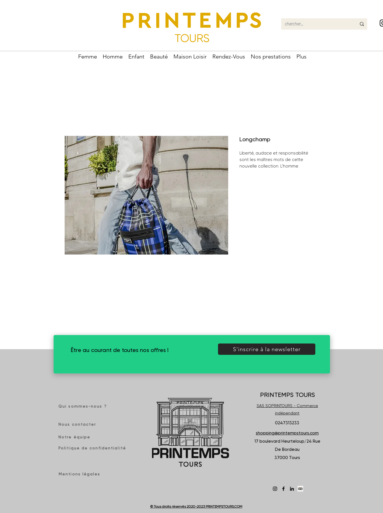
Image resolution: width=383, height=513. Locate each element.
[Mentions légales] (80, 474)
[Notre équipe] (77, 437)
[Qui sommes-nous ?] (84, 406)
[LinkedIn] (292, 489)
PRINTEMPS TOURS (287, 394)
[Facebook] (283, 489)
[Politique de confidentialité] (92, 448)
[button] (87, 56)
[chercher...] (316, 24)
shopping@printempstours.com (287, 433)
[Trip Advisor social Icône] (300, 489)
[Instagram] (275, 489)
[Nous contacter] (78, 424)
